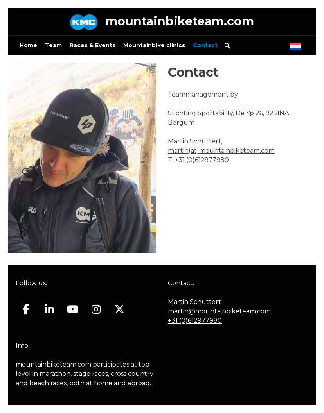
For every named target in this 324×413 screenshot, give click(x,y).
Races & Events (92, 45)
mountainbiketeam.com (179, 21)
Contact (205, 45)
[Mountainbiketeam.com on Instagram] (96, 309)
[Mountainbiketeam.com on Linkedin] (49, 309)
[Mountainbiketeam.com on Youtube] (73, 309)
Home (28, 45)
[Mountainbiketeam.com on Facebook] (26, 309)
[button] (227, 46)
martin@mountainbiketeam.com (219, 311)
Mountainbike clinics (154, 45)
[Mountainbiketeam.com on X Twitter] (119, 309)
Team (53, 45)
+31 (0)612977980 (195, 320)
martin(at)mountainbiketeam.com (221, 150)
